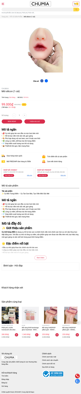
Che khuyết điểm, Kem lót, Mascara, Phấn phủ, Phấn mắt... (18, 12)
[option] (10, 322)
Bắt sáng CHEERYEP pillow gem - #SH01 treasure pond (49, 330)
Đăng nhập (5, 379)
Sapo (32, 392)
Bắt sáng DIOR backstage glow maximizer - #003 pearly (30, 330)
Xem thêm (40, 258)
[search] (76, 9)
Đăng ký (4, 383)
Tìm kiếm (5, 376)
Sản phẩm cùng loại (12, 301)
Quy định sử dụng (48, 367)
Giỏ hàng (5, 386)
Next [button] (78, 322)
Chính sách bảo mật (49, 357)
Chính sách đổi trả (48, 364)
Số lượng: (5, 115)
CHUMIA (5, 89)
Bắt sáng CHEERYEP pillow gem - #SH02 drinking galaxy (69, 330)
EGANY (18, 392)
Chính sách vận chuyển (50, 360)
